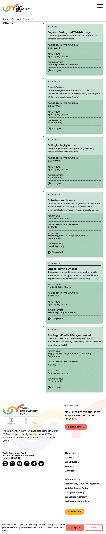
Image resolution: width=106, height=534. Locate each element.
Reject (94, 527)
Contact (69, 470)
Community (74, 511)
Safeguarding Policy (76, 497)
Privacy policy (72, 479)
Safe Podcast (72, 462)
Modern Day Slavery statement (82, 483)
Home (5, 19)
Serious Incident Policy (77, 501)
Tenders (69, 466)
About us (69, 453)
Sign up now (74, 426)
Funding (15, 19)
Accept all (75, 527)
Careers (69, 457)
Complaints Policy (74, 492)
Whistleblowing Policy (76, 488)
